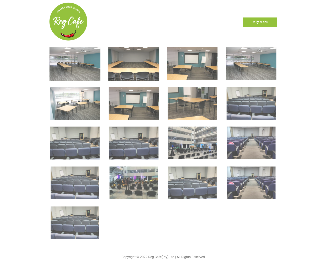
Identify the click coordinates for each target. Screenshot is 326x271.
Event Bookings (202, 22)
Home (179, 22)
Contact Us (227, 22)
